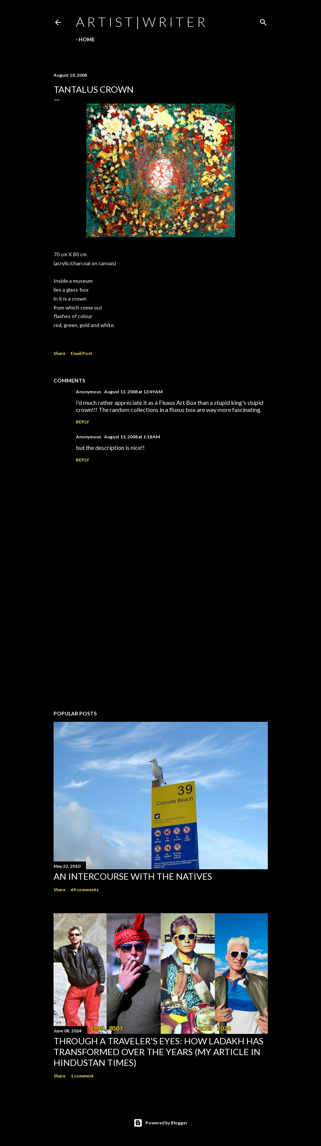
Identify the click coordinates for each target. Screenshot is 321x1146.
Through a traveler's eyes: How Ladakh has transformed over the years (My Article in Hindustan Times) (158, 1051)
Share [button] (59, 353)
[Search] (263, 20)
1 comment (82, 1076)
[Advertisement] (161, 639)
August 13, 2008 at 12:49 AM (133, 391)
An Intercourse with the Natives (133, 876)
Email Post (81, 353)
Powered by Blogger (160, 1122)
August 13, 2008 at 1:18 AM (132, 436)
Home (86, 39)
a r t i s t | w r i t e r (140, 21)
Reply (82, 422)
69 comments (85, 889)
